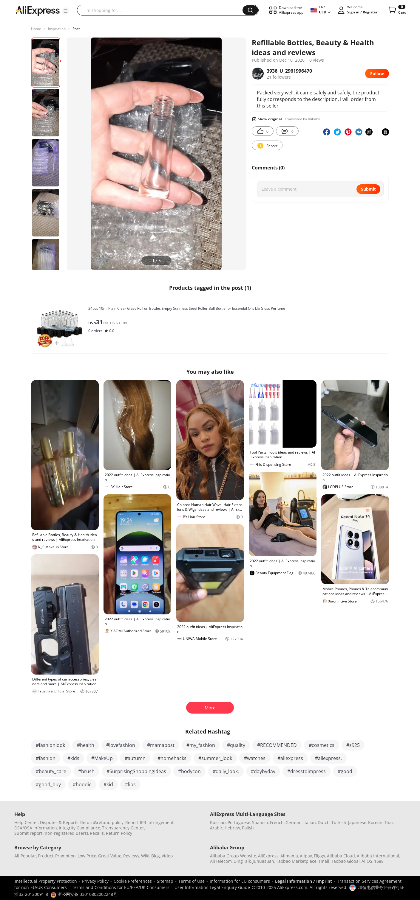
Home (36, 28)
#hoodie (82, 784)
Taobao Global (345, 861)
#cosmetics (321, 745)
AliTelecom (221, 861)
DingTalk (242, 861)
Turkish (338, 822)
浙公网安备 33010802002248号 (83, 894)
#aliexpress (290, 758)
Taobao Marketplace (296, 861)
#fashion (45, 758)
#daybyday (263, 771)
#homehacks (172, 758)
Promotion (65, 856)
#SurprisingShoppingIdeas (136, 771)
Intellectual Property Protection (46, 881)
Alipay (306, 856)
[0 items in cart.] (396, 10)
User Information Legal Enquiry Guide (212, 887)
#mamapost (161, 745)
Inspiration (57, 28)
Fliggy (319, 856)
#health (85, 745)
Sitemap (165, 881)
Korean (375, 822)
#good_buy (48, 784)
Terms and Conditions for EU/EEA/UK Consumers (120, 887)
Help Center (26, 822)
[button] (65, 11)
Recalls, (97, 833)
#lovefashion (120, 745)
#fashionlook (50, 745)
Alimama (289, 856)
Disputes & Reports (59, 822)
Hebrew (232, 828)
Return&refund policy (101, 822)
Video (167, 856)
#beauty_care (51, 771)
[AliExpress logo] (37, 10)
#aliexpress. (328, 758)
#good (345, 771)
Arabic (216, 828)
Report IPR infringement (149, 822)
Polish (248, 828)
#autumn (135, 758)
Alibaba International (378, 856)
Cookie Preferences (133, 881)
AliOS (367, 861)
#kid (108, 784)
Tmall (323, 861)
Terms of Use (191, 881)
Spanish (260, 822)
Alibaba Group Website (233, 856)
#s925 (353, 745)
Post (76, 28)
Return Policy (119, 833)
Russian (218, 822)
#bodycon (189, 771)
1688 (379, 861)
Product (45, 856)
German (293, 822)
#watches (254, 758)
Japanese (357, 822)
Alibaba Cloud (341, 856)
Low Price (87, 856)
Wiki (145, 856)
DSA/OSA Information (35, 828)
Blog (155, 856)
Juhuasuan (263, 861)
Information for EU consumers (240, 881)
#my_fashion (200, 745)
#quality (236, 745)
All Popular (25, 856)
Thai (388, 822)
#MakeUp (102, 758)
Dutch (324, 822)
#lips (130, 784)
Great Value (109, 856)
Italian (309, 822)
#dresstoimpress (306, 771)
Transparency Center (123, 828)
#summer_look (215, 758)
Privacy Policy (95, 881)
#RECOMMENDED (277, 745)
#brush (86, 771)
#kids (73, 758)
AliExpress (268, 856)
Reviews (131, 856)
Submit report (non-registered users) (51, 833)
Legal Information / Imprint (303, 881)
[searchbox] (162, 10)
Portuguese (239, 822)
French (277, 822)
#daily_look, (226, 771)
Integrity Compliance (79, 828)
